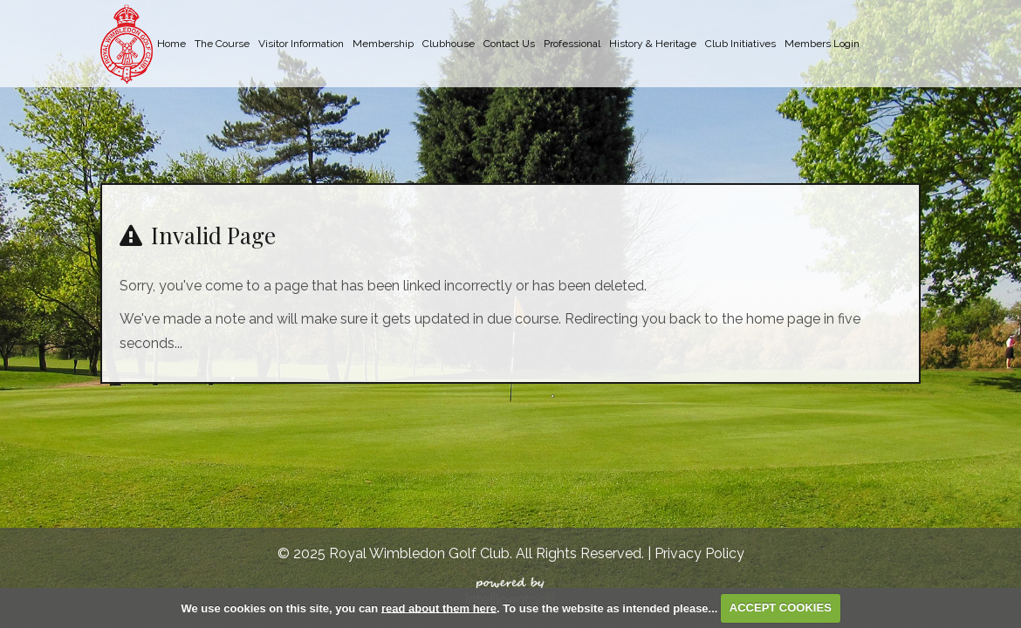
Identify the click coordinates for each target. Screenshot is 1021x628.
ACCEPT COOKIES (781, 607)
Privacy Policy (699, 553)
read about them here (439, 607)
